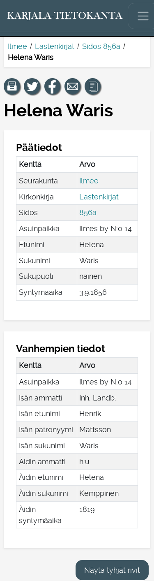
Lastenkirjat (54, 46)
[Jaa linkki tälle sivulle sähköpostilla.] (72, 86)
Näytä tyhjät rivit (112, 570)
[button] (12, 86)
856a (88, 212)
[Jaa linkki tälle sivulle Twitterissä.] (32, 86)
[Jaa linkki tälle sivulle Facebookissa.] (52, 86)
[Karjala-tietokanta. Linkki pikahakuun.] (65, 16)
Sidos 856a (101, 46)
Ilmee (17, 46)
